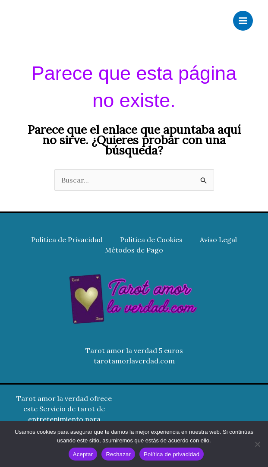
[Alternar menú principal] (243, 21)
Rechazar (118, 454)
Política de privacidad (171, 454)
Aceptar (83, 454)
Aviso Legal (218, 239)
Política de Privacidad (67, 239)
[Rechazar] (257, 444)
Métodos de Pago (134, 250)
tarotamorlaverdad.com (134, 361)
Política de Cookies (151, 239)
